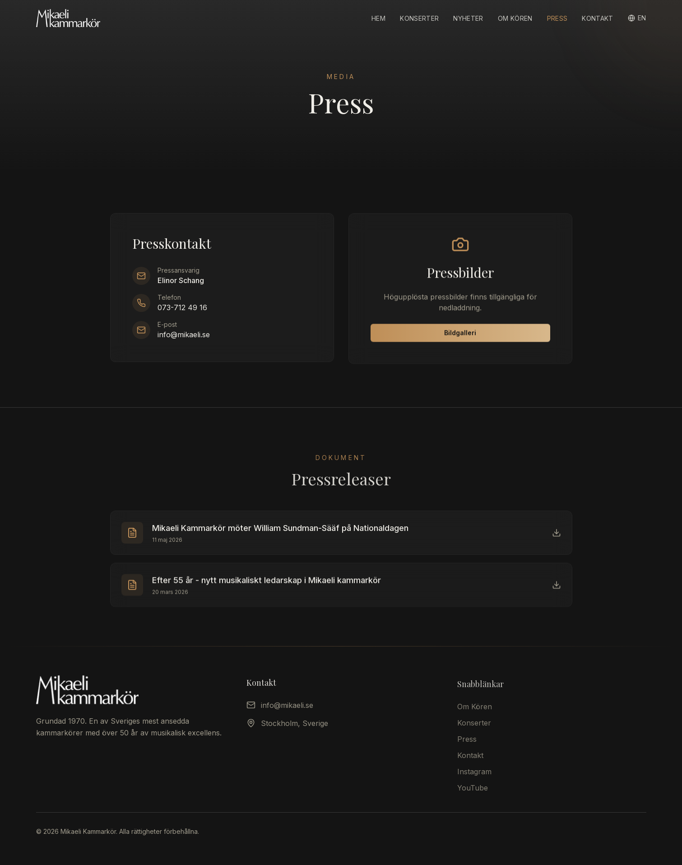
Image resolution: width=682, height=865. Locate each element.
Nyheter (468, 18)
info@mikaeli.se (184, 335)
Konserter (419, 18)
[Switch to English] (637, 18)
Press (557, 18)
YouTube (472, 792)
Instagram (474, 776)
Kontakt (597, 18)
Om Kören (515, 18)
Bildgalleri (460, 335)
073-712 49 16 (182, 308)
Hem (378, 18)
